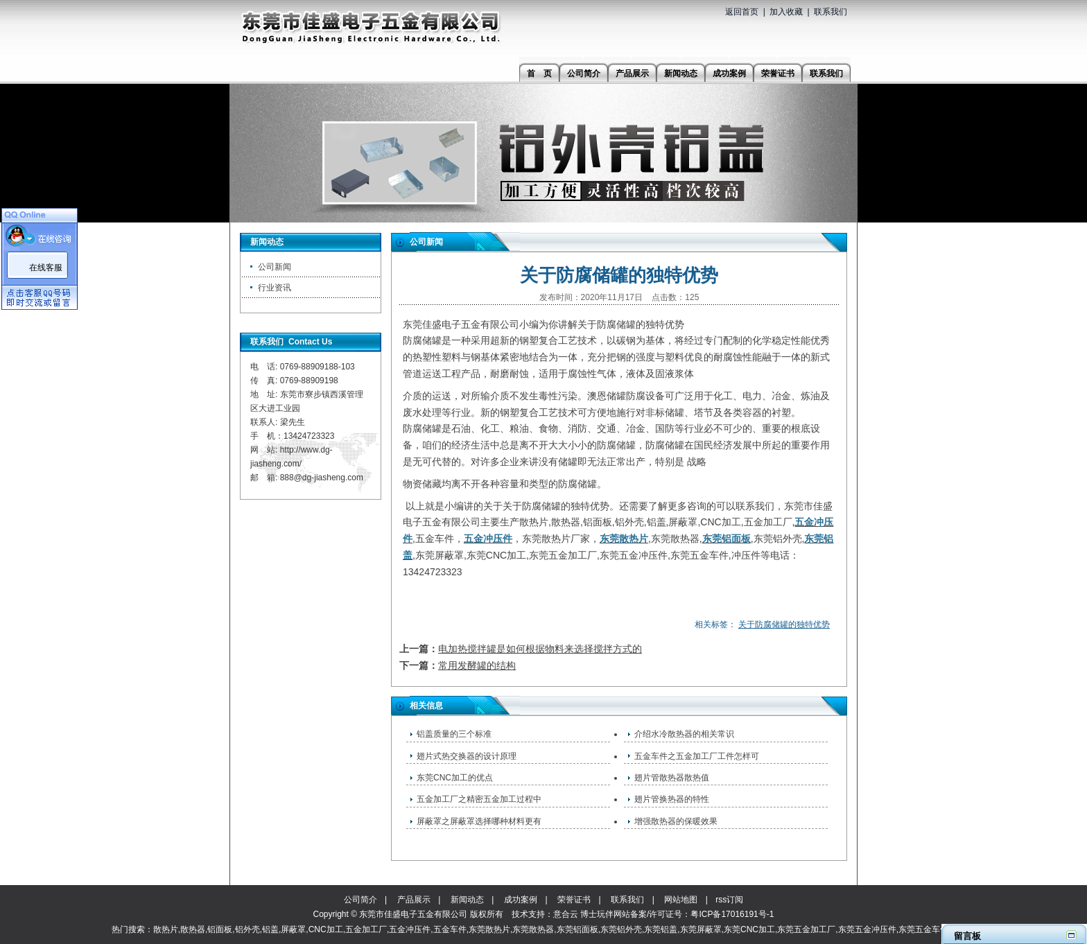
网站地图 (680, 899)
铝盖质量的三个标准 (454, 734)
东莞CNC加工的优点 (455, 778)
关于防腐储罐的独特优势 (784, 624)
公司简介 (360, 899)
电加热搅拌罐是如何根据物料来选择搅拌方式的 (540, 648)
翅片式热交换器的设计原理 (466, 756)
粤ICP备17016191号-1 (732, 914)
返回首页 (741, 12)
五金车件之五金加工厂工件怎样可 (696, 756)
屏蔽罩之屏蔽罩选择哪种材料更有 (479, 821)
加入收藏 (786, 12)
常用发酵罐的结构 (477, 665)
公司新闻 (274, 267)
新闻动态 (467, 899)
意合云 (565, 914)
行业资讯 (274, 287)
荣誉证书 (574, 899)
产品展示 (414, 899)
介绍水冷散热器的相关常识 (684, 734)
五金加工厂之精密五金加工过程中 (479, 799)
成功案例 (520, 899)
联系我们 (830, 12)
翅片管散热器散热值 (671, 778)
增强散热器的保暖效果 (676, 821)
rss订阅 (729, 899)
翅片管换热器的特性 (671, 799)
